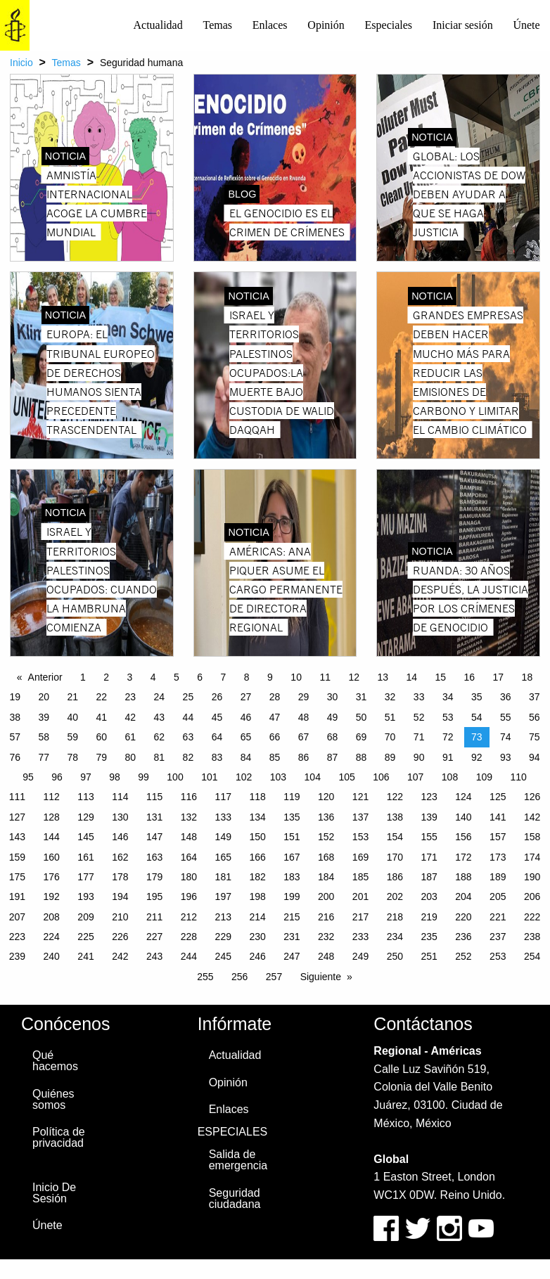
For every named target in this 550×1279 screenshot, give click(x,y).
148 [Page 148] (189, 836)
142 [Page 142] (532, 817)
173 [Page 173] (498, 857)
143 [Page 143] (17, 836)
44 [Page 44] (188, 717)
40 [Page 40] (72, 717)
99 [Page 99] (143, 777)
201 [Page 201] (360, 896)
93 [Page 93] (505, 757)
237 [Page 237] (498, 936)
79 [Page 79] (102, 757)
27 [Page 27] (246, 696)
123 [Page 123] (429, 796)
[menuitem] (158, 25)
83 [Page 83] (217, 757)
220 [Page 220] (463, 917)
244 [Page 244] (189, 956)
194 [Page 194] (120, 896)
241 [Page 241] (85, 956)
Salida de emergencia (238, 1159)
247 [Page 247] (291, 956)
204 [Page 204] (463, 896)
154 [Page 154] (395, 836)
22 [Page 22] (102, 696)
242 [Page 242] (120, 956)
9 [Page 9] (270, 677)
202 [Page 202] (395, 896)
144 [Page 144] (52, 836)
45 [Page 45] (217, 717)
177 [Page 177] (85, 876)
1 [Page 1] (83, 677)
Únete (526, 25)
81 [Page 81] (159, 757)
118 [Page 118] (257, 796)
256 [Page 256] (239, 976)
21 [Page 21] (72, 696)
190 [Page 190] (532, 876)
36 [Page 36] (505, 696)
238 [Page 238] (532, 936)
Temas (217, 25)
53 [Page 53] (448, 717)
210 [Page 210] (120, 917)
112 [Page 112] (52, 796)
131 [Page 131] (154, 817)
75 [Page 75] (534, 737)
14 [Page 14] (411, 677)
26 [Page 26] (217, 696)
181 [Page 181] (223, 876)
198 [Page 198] (257, 896)
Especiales (389, 25)
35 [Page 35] (476, 696)
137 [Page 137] (360, 817)
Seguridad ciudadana (235, 1198)
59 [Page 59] (72, 737)
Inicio (21, 62)
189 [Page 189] (498, 876)
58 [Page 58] (43, 737)
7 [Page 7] (223, 677)
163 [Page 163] (154, 857)
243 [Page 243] (154, 956)
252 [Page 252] (463, 956)
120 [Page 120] (326, 796)
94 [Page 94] (534, 757)
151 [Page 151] (291, 836)
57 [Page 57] (14, 737)
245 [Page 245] (223, 956)
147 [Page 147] (154, 836)
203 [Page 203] (429, 896)
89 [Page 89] (390, 757)
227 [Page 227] (154, 936)
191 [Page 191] (17, 896)
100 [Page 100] (175, 777)
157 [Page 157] (498, 836)
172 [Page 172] (463, 857)
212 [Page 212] (189, 917)
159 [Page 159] (17, 857)
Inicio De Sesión (54, 1192)
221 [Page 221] (498, 917)
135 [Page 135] (291, 817)
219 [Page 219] (429, 917)
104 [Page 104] (313, 777)
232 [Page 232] (326, 936)
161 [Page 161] (85, 857)
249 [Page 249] (360, 956)
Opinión (325, 25)
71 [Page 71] (419, 737)
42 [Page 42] (130, 717)
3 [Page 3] (130, 677)
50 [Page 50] (361, 717)
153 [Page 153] (360, 836)
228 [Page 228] (189, 936)
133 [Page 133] (223, 817)
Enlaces (270, 25)
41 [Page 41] (102, 717)
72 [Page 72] (448, 737)
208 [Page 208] (52, 917)
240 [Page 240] (52, 956)
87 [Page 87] (332, 757)
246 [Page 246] (257, 956)
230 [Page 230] (257, 936)
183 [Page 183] (291, 876)
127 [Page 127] (17, 817)
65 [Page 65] (246, 737)
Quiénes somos (53, 1099)
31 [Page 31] (361, 696)
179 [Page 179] (154, 876)
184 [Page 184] (326, 876)
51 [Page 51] (390, 717)
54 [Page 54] (476, 717)
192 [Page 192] (52, 896)
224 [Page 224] (52, 936)
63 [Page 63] (188, 737)
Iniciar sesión (463, 25)
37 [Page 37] (534, 696)
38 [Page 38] (14, 717)
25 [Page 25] (188, 696)
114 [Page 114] (120, 796)
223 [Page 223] (17, 936)
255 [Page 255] (205, 976)
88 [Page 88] (361, 757)
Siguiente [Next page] (320, 976)
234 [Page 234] (395, 936)
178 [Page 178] (120, 876)
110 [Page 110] (518, 777)
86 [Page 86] (303, 757)
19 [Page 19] (14, 696)
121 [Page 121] (360, 796)
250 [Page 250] (395, 956)
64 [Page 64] (217, 737)
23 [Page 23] (130, 696)
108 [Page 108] (450, 777)
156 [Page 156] (463, 836)
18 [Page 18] (527, 677)
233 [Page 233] (360, 936)
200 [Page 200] (326, 896)
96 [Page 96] (57, 777)
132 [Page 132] (189, 817)
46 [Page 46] (246, 717)
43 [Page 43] (159, 717)
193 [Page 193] (85, 896)
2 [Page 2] (106, 677)
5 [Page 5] (176, 677)
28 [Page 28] (275, 696)
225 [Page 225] (85, 936)
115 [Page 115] (154, 796)
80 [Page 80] (130, 757)
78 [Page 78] (72, 757)
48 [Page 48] (303, 717)
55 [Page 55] (505, 717)
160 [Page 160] (52, 857)
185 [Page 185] (360, 876)
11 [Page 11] (325, 677)
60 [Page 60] (102, 737)
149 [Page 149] (223, 836)
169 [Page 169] (360, 857)
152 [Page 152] (326, 836)
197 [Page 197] (223, 896)
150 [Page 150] (257, 836)
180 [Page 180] (189, 876)
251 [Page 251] (429, 956)
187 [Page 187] (429, 876)
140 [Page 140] (463, 817)
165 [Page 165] (223, 857)
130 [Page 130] (120, 817)
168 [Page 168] (326, 857)
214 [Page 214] (257, 917)
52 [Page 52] (419, 717)
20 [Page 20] (43, 696)
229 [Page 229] (223, 936)
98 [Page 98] (114, 777)
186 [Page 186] (395, 876)
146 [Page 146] (120, 836)
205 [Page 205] (498, 896)
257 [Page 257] (274, 976)
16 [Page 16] (469, 677)
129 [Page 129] (85, 817)
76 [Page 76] (14, 757)
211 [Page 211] (154, 917)
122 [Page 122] (395, 796)
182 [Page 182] (257, 876)
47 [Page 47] (275, 717)
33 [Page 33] (419, 696)
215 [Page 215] (291, 917)
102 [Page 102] (244, 777)
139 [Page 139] (429, 817)
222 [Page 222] (532, 917)
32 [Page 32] (390, 696)
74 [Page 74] (505, 737)
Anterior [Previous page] (45, 677)
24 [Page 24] (159, 696)
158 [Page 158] (532, 836)
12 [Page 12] (353, 677)
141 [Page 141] (498, 817)
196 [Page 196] (189, 896)
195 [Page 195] (154, 896)
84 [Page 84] (246, 757)
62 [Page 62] (159, 737)
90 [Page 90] (419, 757)
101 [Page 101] (209, 777)
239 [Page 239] (17, 956)
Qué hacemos (55, 1060)
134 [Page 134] (257, 817)
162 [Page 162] (120, 857)
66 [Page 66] (275, 737)
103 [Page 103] (278, 777)
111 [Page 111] (17, 796)
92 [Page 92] (476, 757)
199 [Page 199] (291, 896)
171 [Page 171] (429, 857)
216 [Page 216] (326, 917)
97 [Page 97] (85, 777)
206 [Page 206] (532, 896)
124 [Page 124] (463, 796)
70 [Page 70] (390, 737)
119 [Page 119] (291, 796)
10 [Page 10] (296, 677)
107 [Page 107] (415, 777)
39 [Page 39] (43, 717)
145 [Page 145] (85, 836)
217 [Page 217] (360, 917)
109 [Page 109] (484, 777)
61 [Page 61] (130, 737)
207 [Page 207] (17, 917)
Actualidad (158, 25)
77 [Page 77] (43, 757)
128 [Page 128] (52, 817)
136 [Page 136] (326, 817)
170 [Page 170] (395, 857)
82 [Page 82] (188, 757)
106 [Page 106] (381, 777)
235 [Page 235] (429, 936)
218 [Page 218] (395, 917)
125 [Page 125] (498, 796)
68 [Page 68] (332, 737)
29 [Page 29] (303, 696)
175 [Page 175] (17, 876)
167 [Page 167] (291, 857)
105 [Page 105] (346, 777)
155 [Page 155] (429, 836)
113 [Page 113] (85, 796)
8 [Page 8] (247, 677)
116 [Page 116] (189, 796)
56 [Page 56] (534, 717)
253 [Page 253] (498, 956)
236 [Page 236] (463, 936)
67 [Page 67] (303, 737)
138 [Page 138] (395, 817)
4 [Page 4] (153, 677)
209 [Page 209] (85, 917)
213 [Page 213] (223, 917)
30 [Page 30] (332, 696)
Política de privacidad (58, 1137)
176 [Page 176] (52, 876)
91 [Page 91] (448, 757)
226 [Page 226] (120, 936)
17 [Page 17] (498, 677)
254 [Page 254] (532, 956)
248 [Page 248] (326, 956)
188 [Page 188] (463, 876)
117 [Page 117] (223, 796)
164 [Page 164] (189, 857)
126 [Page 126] (532, 796)
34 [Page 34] (448, 696)
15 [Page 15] (441, 677)
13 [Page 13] (382, 677)
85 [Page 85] (275, 757)
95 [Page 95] (28, 777)
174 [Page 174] (532, 857)
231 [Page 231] (291, 936)
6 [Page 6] (200, 677)
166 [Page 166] (257, 857)
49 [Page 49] (332, 717)
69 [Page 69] (361, 737)
